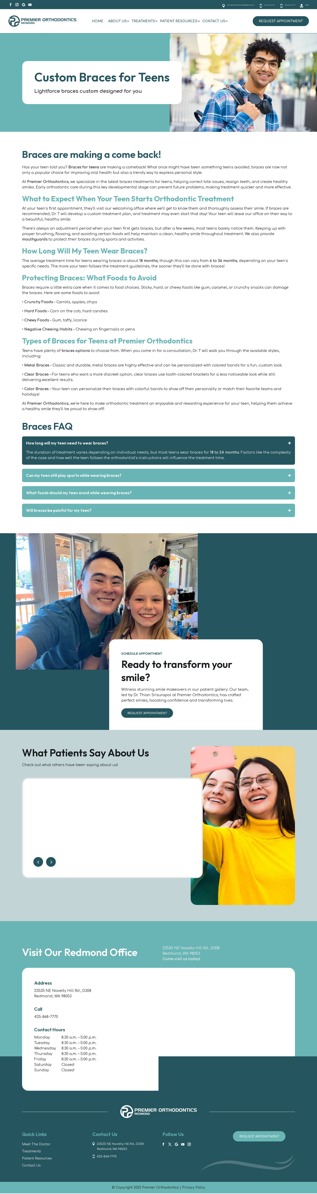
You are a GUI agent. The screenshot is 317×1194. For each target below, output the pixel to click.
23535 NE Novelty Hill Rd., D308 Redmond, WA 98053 (123, 1147)
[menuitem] (97, 21)
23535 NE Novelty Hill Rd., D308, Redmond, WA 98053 (170, 4)
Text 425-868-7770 (274, 4)
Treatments (31, 1152)
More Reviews (171, 867)
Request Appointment (281, 21)
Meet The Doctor (36, 1145)
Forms (303, 4)
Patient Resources (37, 1159)
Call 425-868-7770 (236, 4)
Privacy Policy (193, 1188)
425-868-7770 (46, 1017)
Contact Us (31, 1166)
